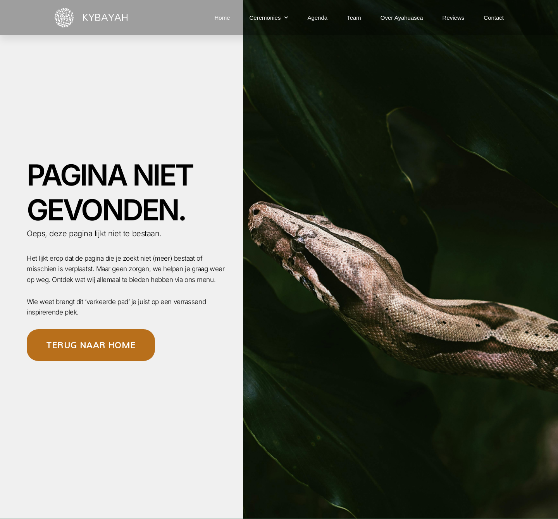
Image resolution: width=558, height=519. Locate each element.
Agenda (317, 17)
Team (354, 17)
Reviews (454, 17)
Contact (494, 17)
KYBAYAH (105, 17)
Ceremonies (269, 18)
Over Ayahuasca (402, 17)
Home (222, 17)
